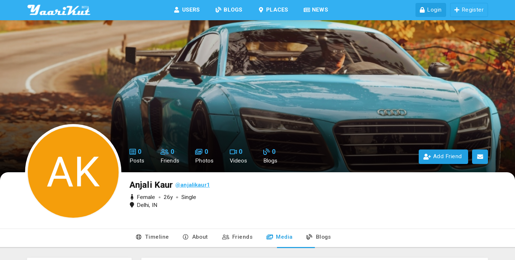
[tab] (152, 238)
